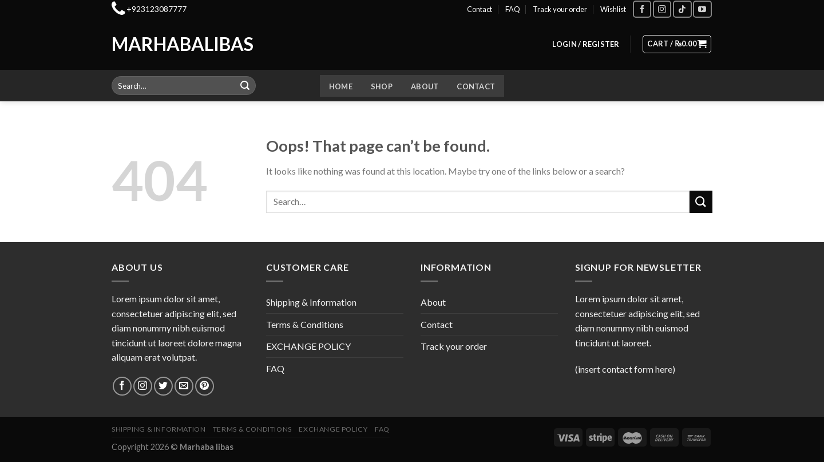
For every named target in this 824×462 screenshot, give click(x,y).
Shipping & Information (311, 302)
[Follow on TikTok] (682, 9)
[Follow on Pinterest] (204, 386)
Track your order (560, 9)
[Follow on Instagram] (662, 9)
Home (340, 86)
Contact (479, 9)
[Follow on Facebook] (642, 9)
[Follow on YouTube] (702, 9)
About (424, 86)
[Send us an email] (184, 386)
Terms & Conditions (304, 324)
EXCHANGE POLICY (308, 346)
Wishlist (613, 9)
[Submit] (245, 86)
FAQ (512, 9)
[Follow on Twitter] (163, 386)
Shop (382, 86)
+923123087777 (156, 9)
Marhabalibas (159, 44)
